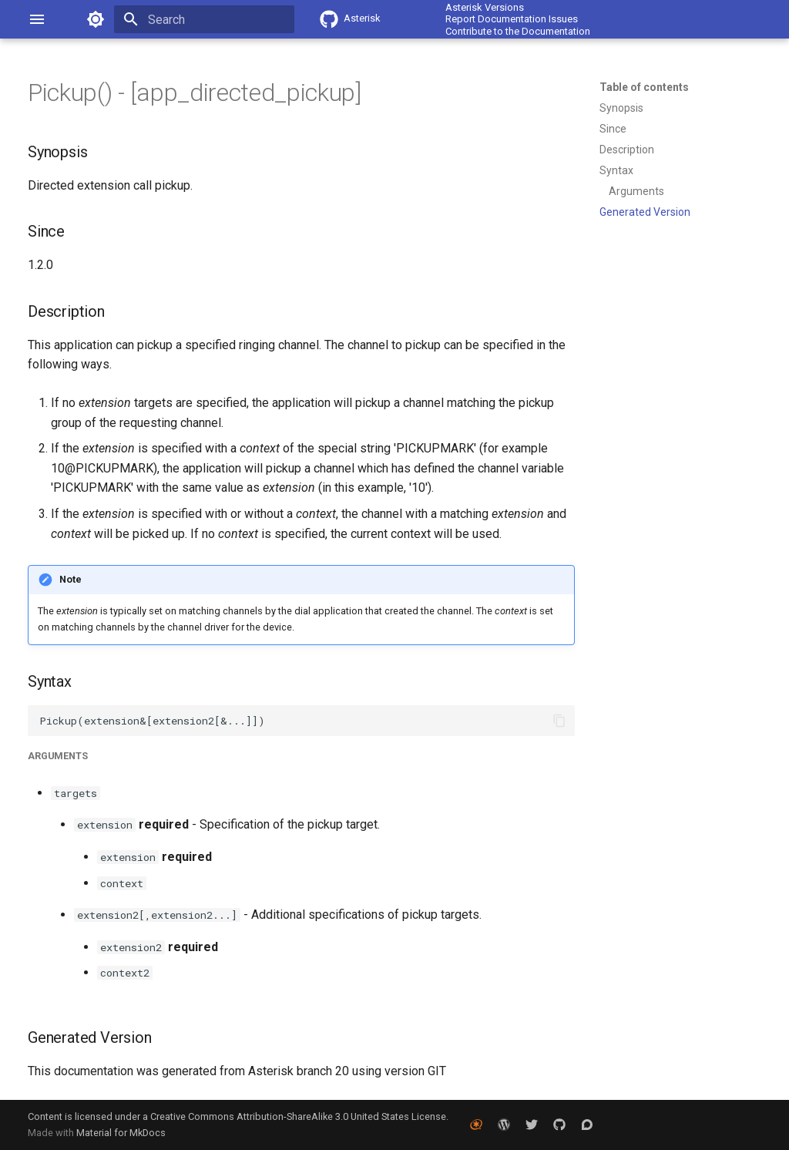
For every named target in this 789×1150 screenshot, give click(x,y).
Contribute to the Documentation (517, 31)
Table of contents (644, 87)
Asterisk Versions (484, 7)
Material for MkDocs (121, 1132)
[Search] (204, 19)
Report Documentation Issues (511, 19)
